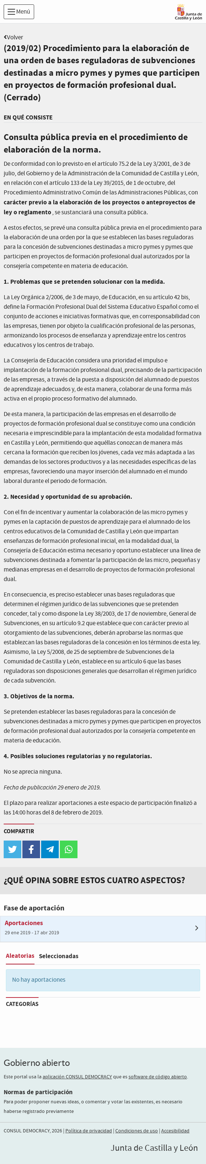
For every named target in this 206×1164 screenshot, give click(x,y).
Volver (15, 37)
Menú (19, 12)
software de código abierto (158, 1077)
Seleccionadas (59, 956)
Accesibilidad (175, 1131)
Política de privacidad (88, 1131)
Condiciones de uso (136, 1131)
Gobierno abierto (37, 1063)
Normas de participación (38, 1092)
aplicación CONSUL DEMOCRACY (77, 1077)
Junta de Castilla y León (154, 1148)
